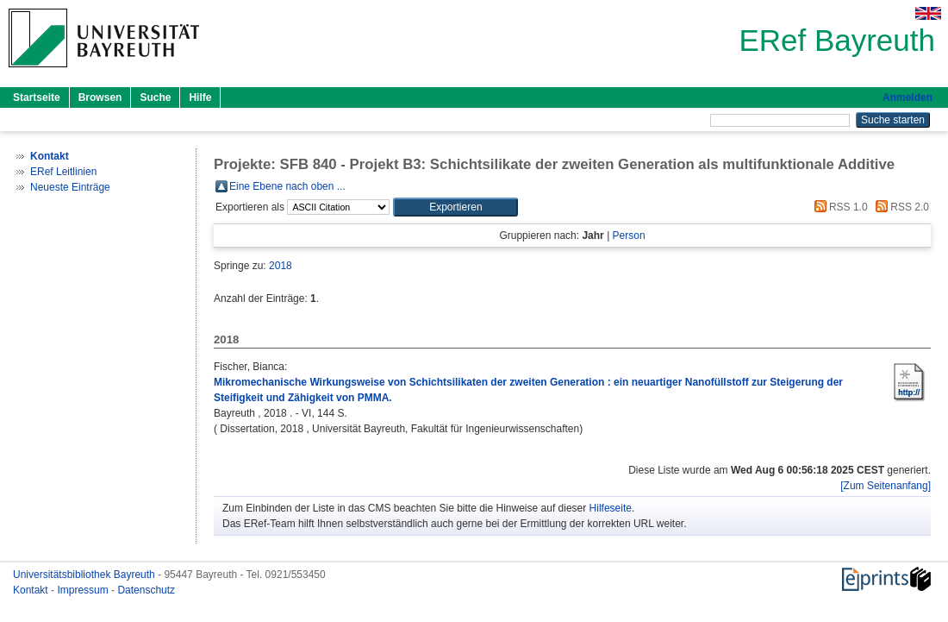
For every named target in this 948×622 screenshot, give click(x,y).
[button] (455, 207)
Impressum (84, 590)
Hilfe (200, 97)
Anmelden (907, 97)
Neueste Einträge (70, 187)
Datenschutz (146, 590)
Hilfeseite (610, 508)
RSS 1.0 (838, 207)
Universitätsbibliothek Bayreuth (85, 575)
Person (629, 235)
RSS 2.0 (899, 207)
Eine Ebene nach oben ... (287, 186)
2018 (280, 266)
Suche (155, 97)
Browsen (100, 97)
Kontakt (32, 590)
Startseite (36, 97)
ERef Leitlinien (63, 172)
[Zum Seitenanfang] (885, 486)
